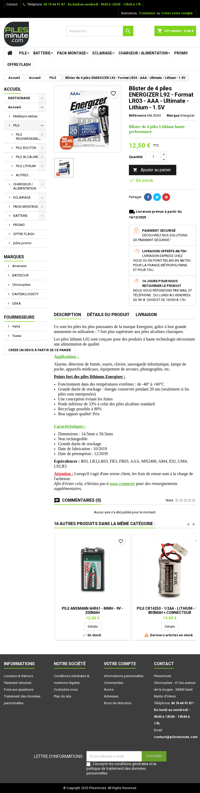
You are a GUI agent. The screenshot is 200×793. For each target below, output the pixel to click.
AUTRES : (23, 175)
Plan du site (62, 696)
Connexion (147, 13)
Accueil (12, 89)
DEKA (16, 303)
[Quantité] (153, 157)
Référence (137, 115)
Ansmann (19, 266)
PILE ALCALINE (27, 157)
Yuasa (16, 336)
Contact (12, 4)
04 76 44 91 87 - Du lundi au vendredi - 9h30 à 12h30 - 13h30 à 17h (92, 4)
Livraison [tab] (146, 314)
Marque (173, 115)
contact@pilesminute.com (176, 737)
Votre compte (120, 663)
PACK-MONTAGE (71, 53)
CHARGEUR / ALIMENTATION (143, 53)
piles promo (22, 243)
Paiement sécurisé (17, 683)
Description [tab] (67, 314)
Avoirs (109, 689)
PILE (23, 53)
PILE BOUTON (26, 148)
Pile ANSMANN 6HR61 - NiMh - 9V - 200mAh (92, 610)
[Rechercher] (100, 31)
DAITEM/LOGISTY (25, 294)
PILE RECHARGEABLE (28, 137)
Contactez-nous (66, 689)
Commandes (113, 683)
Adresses (111, 696)
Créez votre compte (177, 13)
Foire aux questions (18, 689)
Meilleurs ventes (25, 116)
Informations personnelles (123, 676)
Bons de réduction (118, 703)
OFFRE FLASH (19, 64)
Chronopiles (20, 285)
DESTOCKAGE (19, 98)
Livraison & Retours (18, 676)
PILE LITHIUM (26, 166)
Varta (15, 326)
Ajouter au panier (152, 170)
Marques (14, 256)
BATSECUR (20, 275)
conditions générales (131, 764)
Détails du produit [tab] (108, 314)
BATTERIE (42, 53)
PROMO (181, 53)
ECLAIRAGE (102, 53)
